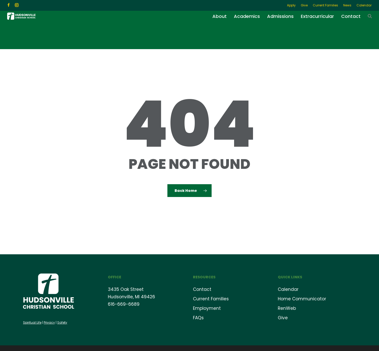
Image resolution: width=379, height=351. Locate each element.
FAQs (198, 317)
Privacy (49, 322)
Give (283, 317)
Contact (202, 289)
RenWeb (287, 308)
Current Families (211, 298)
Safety (62, 322)
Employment (207, 308)
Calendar (288, 289)
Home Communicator (302, 298)
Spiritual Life (32, 322)
